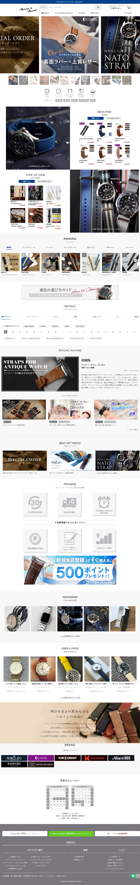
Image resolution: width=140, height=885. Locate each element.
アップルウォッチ (113, 118)
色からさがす (42, 866)
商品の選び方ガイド (115, 863)
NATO (59, 100)
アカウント (115, 8)
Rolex (67, 326)
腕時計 (9, 247)
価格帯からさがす (16, 869)
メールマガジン (49, 876)
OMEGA (55, 326)
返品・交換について (115, 866)
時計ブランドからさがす (42, 857)
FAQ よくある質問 (115, 860)
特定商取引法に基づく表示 (33, 876)
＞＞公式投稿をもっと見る (70, 636)
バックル (82, 13)
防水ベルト (91, 247)
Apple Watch (29, 326)
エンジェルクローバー (55, 338)
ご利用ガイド (115, 857)
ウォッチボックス (70, 247)
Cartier (43, 326)
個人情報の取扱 (16, 876)
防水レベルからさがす (42, 863)
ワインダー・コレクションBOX (16, 863)
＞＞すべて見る (132, 430)
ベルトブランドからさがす (42, 860)
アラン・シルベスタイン (30, 338)
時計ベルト (45, 13)
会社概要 (6, 876)
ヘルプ (129, 13)
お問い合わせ (61, 876)
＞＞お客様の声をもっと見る (70, 697)
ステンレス (84, 100)
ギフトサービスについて (115, 869)
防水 (92, 100)
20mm (74, 100)
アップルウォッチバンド (64, 13)
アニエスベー (10, 338)
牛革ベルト (110, 247)
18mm (66, 100)
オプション (95, 13)
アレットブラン (96, 338)
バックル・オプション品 (16, 866)
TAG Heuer (80, 326)
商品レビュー (79, 860)
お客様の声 (80, 857)
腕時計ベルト (16, 857)
